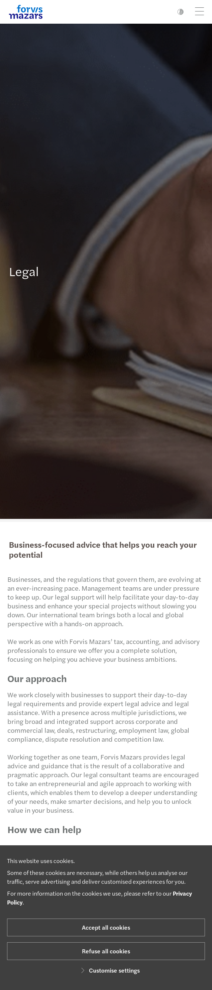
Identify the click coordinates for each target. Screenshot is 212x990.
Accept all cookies (106, 927)
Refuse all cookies (106, 951)
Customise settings (109, 970)
